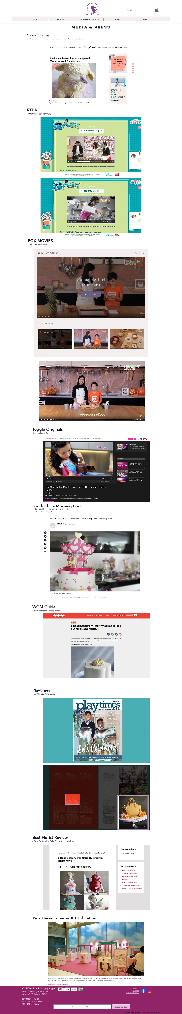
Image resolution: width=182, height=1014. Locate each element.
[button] (157, 10)
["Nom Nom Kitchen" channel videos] (91, 341)
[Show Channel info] (142, 253)
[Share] (135, 253)
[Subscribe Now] (121, 1006)
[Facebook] (143, 990)
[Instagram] (150, 990)
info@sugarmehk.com (38, 991)
